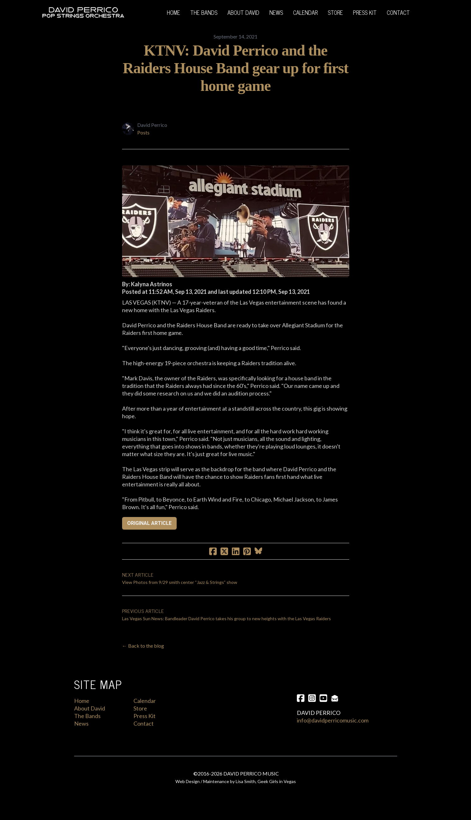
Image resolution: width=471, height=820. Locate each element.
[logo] (83, 12)
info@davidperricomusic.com (332, 720)
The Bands (87, 715)
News (81, 723)
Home (81, 700)
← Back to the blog (143, 646)
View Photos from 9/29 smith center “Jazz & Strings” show (179, 582)
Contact (143, 723)
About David (89, 708)
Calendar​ (144, 700)
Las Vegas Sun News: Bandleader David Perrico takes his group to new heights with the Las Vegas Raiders (226, 618)
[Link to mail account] (335, 698)
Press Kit (144, 715)
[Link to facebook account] (300, 698)
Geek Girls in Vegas (276, 781)
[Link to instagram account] (312, 698)
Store (140, 708)
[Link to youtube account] (323, 698)
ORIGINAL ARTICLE (149, 523)
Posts (143, 132)
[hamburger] (132, 12)
